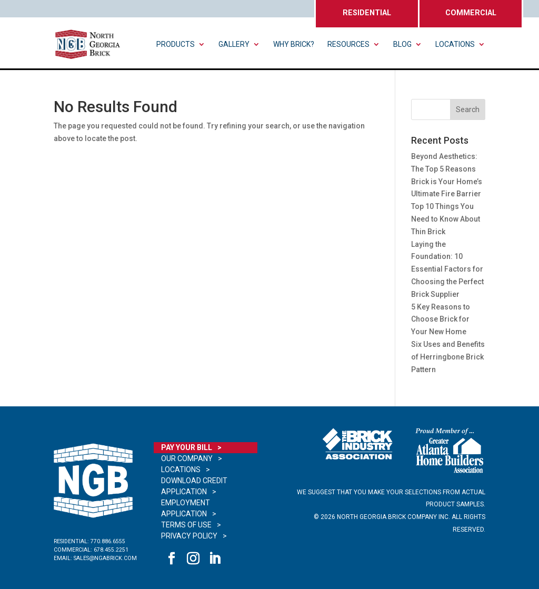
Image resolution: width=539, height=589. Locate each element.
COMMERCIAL (470, 12)
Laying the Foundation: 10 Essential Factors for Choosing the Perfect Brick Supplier (447, 269)
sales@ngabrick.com (105, 558)
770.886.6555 (108, 541)
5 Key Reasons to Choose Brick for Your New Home (440, 319)
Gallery (233, 44)
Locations (455, 44)
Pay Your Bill (186, 447)
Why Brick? (293, 44)
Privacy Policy (189, 536)
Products (175, 44)
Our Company (187, 458)
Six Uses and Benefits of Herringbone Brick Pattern (448, 357)
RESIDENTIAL (367, 12)
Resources (348, 44)
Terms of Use (186, 525)
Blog (402, 44)
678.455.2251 (111, 549)
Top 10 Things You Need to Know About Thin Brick (445, 219)
